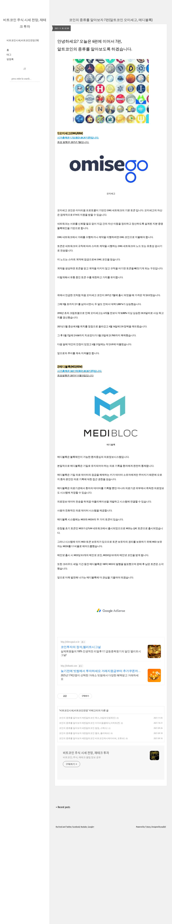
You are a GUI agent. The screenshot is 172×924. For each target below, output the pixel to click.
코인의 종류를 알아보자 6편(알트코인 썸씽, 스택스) (83, 728)
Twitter (69, 827)
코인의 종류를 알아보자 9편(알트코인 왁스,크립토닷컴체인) (87, 718)
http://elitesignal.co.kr (70, 642)
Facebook (76, 827)
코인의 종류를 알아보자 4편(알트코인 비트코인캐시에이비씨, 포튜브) (92, 738)
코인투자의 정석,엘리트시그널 (81, 646)
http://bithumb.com (69, 666)
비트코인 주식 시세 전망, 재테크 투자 (86, 752)
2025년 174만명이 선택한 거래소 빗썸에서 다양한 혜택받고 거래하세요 (100, 677)
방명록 (10, 59)
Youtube (84, 827)
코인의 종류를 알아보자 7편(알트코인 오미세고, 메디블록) (111, 20)
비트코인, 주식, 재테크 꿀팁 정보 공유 (82, 757)
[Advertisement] (110, 610)
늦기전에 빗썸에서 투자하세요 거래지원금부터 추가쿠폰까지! (99, 671)
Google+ (91, 827)
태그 (9, 54)
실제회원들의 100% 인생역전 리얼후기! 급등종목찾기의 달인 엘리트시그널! (101, 653)
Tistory (148, 827)
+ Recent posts (63, 807)
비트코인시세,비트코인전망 (23, 40)
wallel (163, 827)
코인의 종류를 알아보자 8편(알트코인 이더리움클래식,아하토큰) (89, 723)
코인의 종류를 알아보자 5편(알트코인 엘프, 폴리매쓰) (84, 733)
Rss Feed (59, 827)
